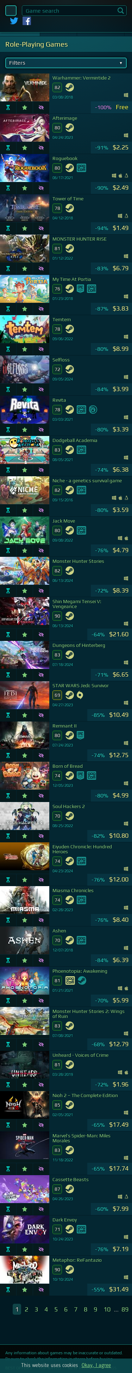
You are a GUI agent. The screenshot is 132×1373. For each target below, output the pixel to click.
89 (124, 1309)
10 (107, 1309)
